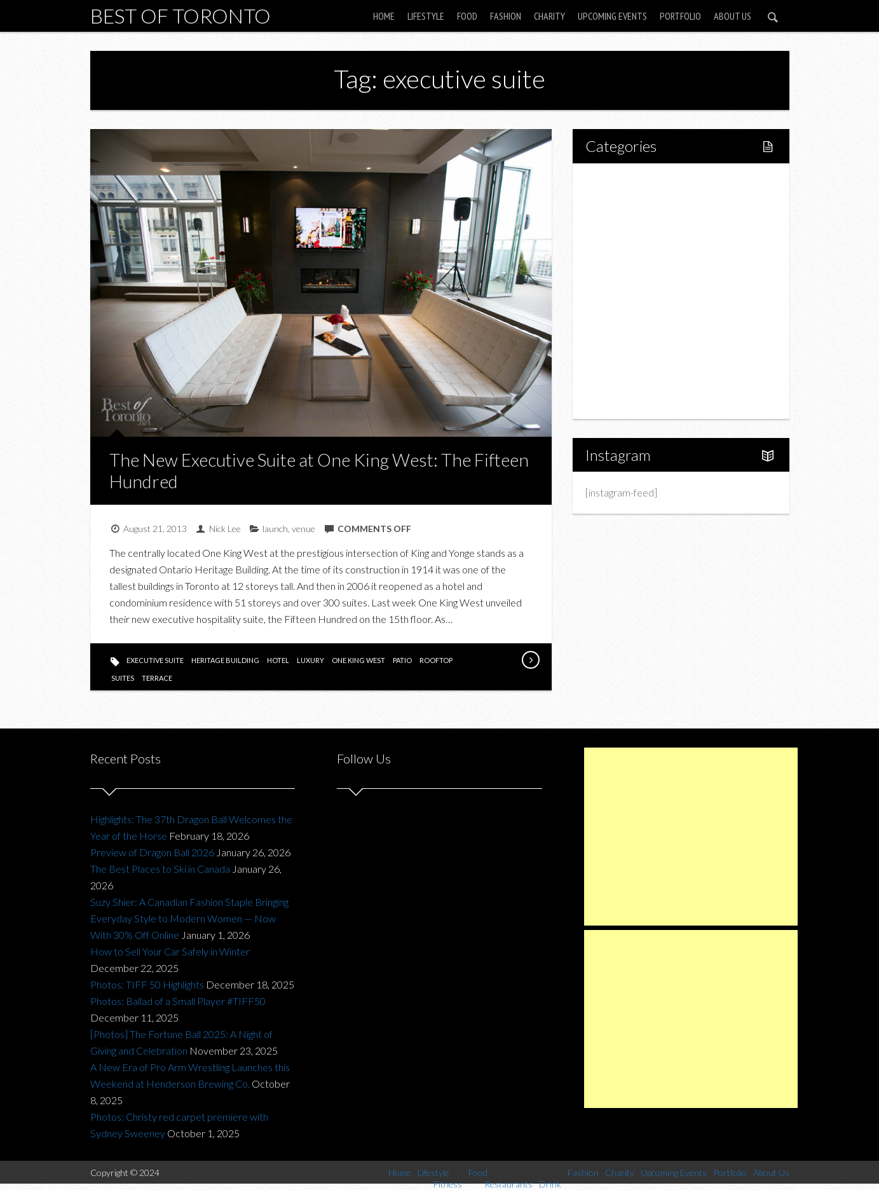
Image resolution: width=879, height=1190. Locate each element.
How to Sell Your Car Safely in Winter (170, 951)
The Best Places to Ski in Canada (160, 869)
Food (467, 16)
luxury (310, 660)
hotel (278, 660)
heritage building (225, 660)
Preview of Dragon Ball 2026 (152, 852)
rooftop (436, 660)
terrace (157, 678)
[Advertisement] (691, 837)
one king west (358, 660)
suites (122, 678)
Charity (549, 16)
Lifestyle (425, 16)
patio (402, 660)
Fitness (628, 226)
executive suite (155, 660)
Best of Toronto (180, 15)
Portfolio (680, 16)
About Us (732, 16)
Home (384, 16)
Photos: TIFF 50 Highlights (147, 984)
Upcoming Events (612, 16)
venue (303, 528)
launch (275, 528)
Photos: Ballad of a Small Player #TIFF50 (178, 1001)
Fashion (505, 16)
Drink (624, 291)
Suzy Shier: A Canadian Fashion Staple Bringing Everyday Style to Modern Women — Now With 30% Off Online (189, 918)
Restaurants (638, 269)
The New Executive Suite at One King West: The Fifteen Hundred (319, 470)
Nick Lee (225, 528)
